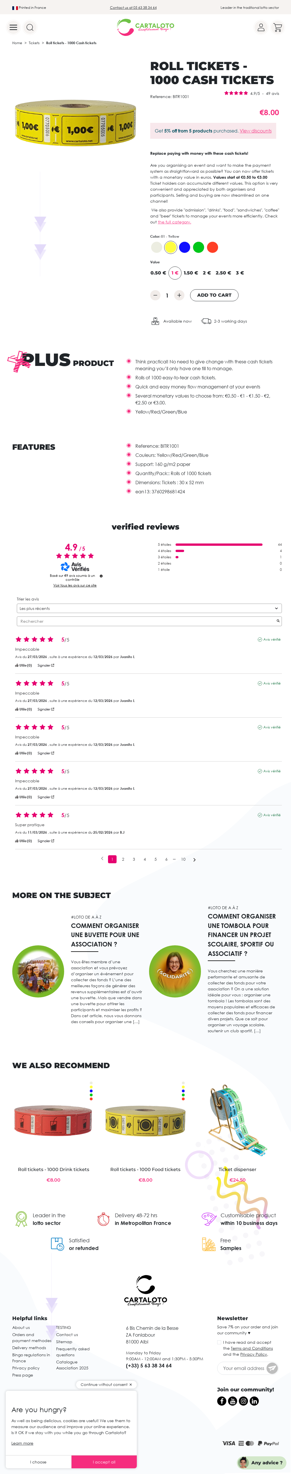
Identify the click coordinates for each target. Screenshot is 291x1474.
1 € (175, 273)
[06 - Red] (212, 247)
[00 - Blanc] (156, 247)
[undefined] (101, 576)
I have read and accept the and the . (248, 1348)
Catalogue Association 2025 (72, 1364)
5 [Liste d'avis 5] (155, 859)
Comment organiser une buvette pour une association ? (105, 935)
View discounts (256, 131)
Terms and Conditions (252, 1348)
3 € (240, 273)
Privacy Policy (253, 1354)
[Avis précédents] (102, 858)
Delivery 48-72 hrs (136, 1215)
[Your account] (261, 27)
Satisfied (79, 1240)
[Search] (29, 27)
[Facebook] (221, 1401)
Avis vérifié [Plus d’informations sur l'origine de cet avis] (272, 639)
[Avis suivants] (194, 859)
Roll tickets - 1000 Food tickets (145, 1169)
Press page (22, 1375)
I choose (38, 1461)
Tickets (34, 43)
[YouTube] (232, 1401)
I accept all (104, 1461)
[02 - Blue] (184, 247)
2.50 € (223, 273)
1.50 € (191, 273)
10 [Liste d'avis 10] (183, 859)
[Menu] (13, 27)
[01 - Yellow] (170, 247)
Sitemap (64, 1341)
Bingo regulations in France (31, 1357)
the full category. (174, 221)
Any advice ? (267, 1462)
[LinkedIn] (254, 1401)
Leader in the (49, 1215)
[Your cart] (277, 27)
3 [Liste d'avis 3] (134, 859)
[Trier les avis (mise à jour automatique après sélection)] (149, 608)
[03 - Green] (198, 247)
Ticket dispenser (238, 1169)
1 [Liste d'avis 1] (112, 859)
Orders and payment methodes (31, 1337)
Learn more (22, 1443)
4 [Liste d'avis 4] (145, 859)
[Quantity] (167, 295)
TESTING (63, 1327)
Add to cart (214, 295)
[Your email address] (248, 1368)
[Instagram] (243, 1401)
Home (17, 43)
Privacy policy (26, 1367)
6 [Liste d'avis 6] (166, 859)
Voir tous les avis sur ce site (75, 585)
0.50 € (158, 273)
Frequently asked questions (73, 1351)
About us (21, 1327)
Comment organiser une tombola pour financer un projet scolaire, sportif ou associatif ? (242, 934)
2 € (207, 273)
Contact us (67, 1334)
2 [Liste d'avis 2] (123, 859)
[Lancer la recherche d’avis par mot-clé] (278, 621)
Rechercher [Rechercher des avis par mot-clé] (146, 621)
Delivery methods (29, 1347)
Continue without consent (104, 1384)
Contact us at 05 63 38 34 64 (133, 7)
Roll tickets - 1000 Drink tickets (53, 1169)
